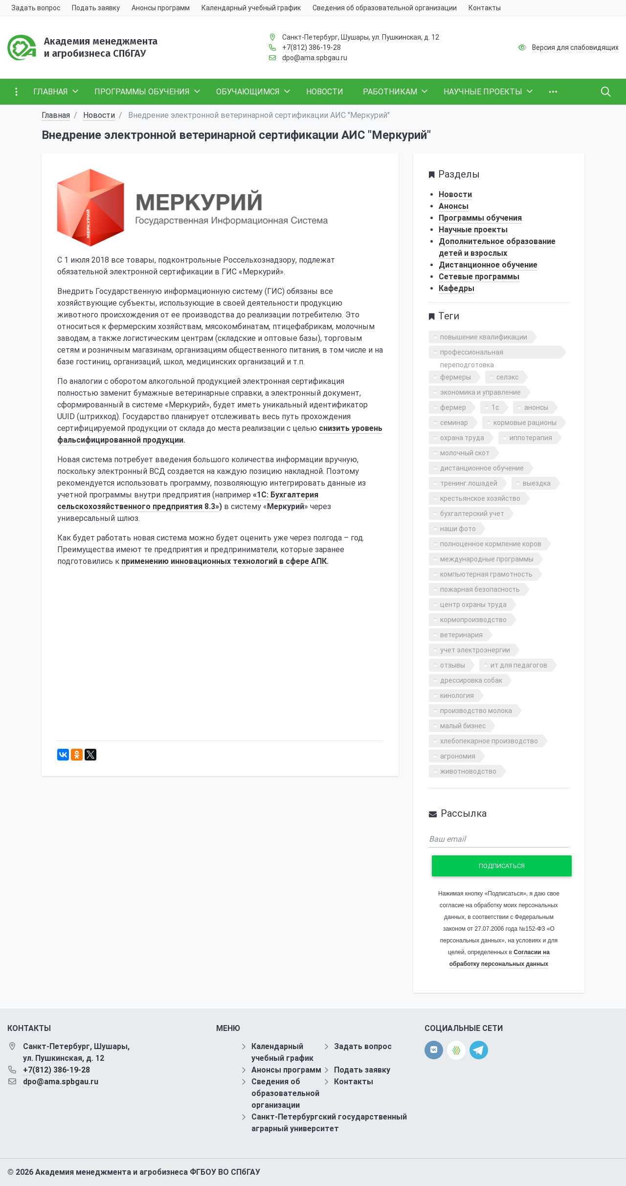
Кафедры (456, 288)
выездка (537, 483)
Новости (99, 115)
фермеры (455, 377)
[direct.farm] (456, 1050)
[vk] (434, 1050)
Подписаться (502, 866)
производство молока (476, 711)
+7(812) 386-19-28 (311, 47)
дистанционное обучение (482, 468)
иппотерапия (531, 438)
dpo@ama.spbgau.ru (314, 58)
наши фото (458, 529)
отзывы (452, 665)
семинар (454, 422)
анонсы (536, 407)
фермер (453, 407)
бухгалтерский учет (472, 513)
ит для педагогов (519, 665)
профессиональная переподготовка (471, 353)
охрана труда (462, 438)
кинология (457, 695)
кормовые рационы (525, 422)
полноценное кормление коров (490, 544)
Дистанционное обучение (488, 264)
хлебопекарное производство (489, 741)
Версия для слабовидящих (575, 47)
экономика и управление (480, 392)
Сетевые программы (479, 276)
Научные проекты (473, 229)
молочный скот (465, 453)
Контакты (353, 1081)
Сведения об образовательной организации (285, 1093)
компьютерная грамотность (486, 574)
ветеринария (461, 635)
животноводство (468, 771)
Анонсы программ (286, 1069)
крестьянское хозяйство (480, 498)
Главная (56, 115)
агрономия (457, 756)
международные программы (487, 559)
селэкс (507, 377)
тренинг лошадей (468, 483)
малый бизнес (463, 726)
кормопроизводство (473, 620)
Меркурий (187, 404)
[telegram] (479, 1049)
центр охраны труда (473, 604)
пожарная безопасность (480, 589)
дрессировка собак (471, 680)
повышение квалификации (483, 337)
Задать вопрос (363, 1046)
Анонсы (454, 206)
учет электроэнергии (475, 650)
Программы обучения (480, 218)
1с (495, 407)
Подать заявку (362, 1069)
